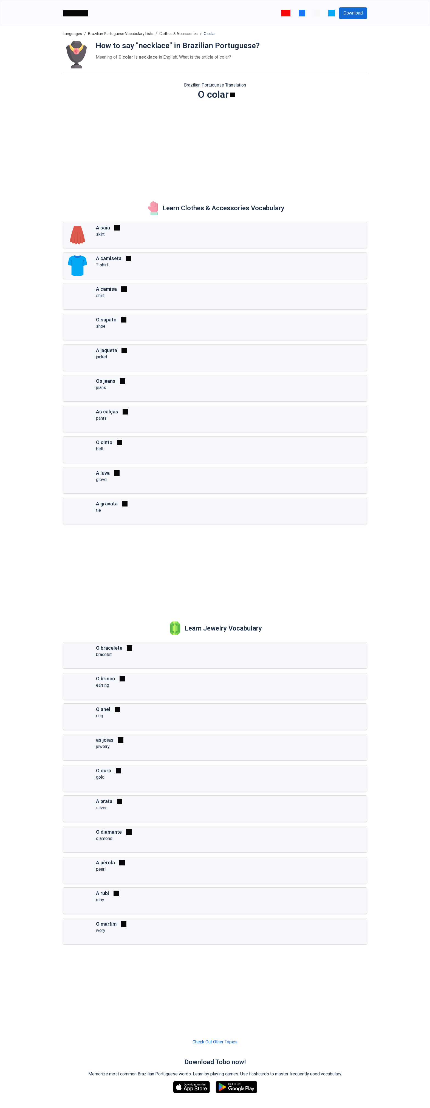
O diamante (109, 832)
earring (102, 685)
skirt (100, 234)
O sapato (106, 320)
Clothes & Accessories (178, 33)
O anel (103, 709)
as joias (105, 740)
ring (99, 715)
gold (100, 777)
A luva (103, 473)
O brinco (105, 678)
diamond (104, 838)
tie (98, 510)
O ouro (103, 770)
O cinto (104, 442)
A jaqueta (106, 350)
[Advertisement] (215, 146)
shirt (100, 295)
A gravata (107, 503)
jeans (101, 387)
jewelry (103, 746)
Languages (72, 33)
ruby (100, 899)
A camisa (106, 289)
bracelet (104, 654)
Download (353, 13)
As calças (107, 412)
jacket (101, 356)
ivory (100, 930)
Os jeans (105, 381)
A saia (103, 228)
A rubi (102, 893)
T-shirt (102, 264)
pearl (101, 869)
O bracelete (109, 648)
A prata (104, 801)
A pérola (105, 862)
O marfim (106, 924)
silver (101, 807)
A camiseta (108, 258)
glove (101, 479)
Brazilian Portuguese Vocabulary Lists (120, 33)
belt (99, 448)
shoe (101, 326)
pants (101, 418)
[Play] (232, 94)
